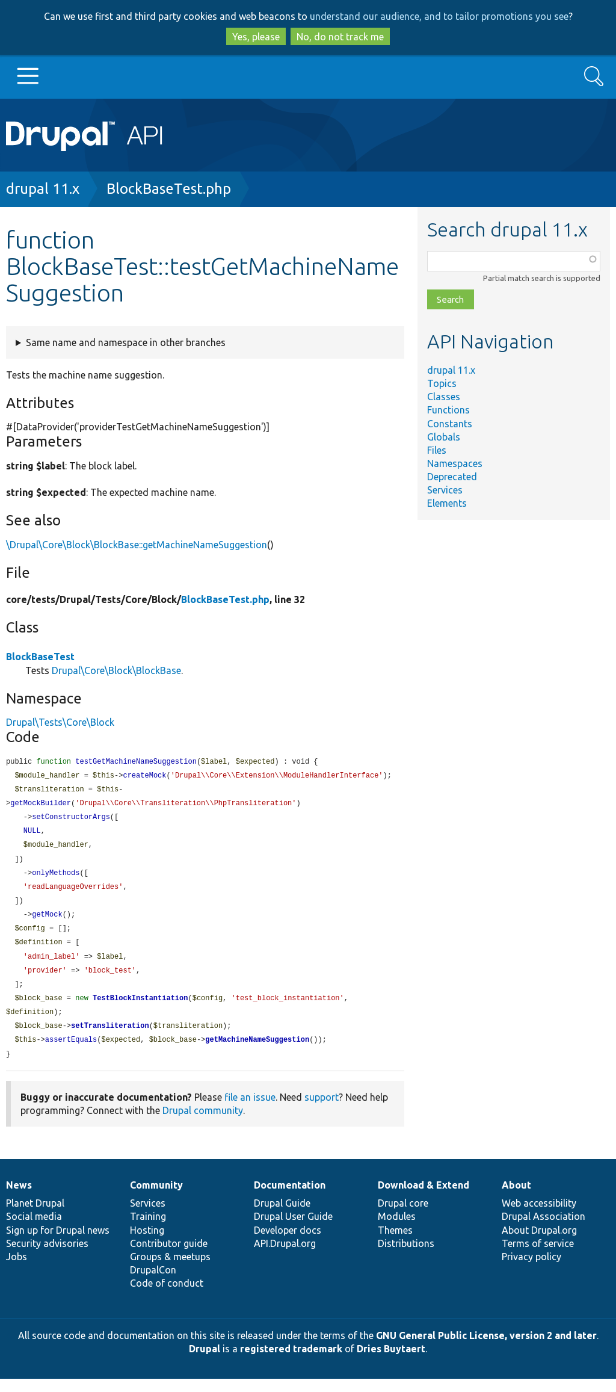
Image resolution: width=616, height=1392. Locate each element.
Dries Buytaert (391, 1361)
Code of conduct (166, 1296)
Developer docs (287, 1243)
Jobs (16, 1269)
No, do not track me (340, 36)
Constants (449, 423)
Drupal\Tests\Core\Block (60, 722)
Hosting (147, 1243)
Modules (397, 1229)
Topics (442, 383)
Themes (395, 1243)
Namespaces (454, 463)
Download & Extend (423, 1198)
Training (148, 1229)
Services (445, 489)
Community (156, 1198)
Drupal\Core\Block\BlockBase (116, 670)
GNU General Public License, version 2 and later (486, 1348)
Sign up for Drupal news (57, 1243)
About (516, 1198)
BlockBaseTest (40, 656)
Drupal (204, 1361)
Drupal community (202, 1123)
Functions (448, 409)
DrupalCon (153, 1283)
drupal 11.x (42, 189)
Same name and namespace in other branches (126, 342)
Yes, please (256, 36)
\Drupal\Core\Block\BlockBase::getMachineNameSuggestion (136, 544)
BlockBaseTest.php (168, 189)
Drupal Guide (282, 1216)
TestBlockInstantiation (140, 1009)
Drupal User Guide (293, 1229)
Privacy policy (531, 1269)
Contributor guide (169, 1256)
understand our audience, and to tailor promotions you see (439, 16)
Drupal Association (543, 1229)
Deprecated (452, 476)
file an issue (250, 1110)
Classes (443, 396)
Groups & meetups (170, 1269)
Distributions (406, 1256)
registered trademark (291, 1361)
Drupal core (403, 1216)
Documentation (289, 1198)
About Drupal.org (539, 1243)
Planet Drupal (35, 1216)
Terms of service (538, 1256)
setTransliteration (110, 1038)
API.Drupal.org (285, 1256)
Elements (447, 503)
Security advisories (47, 1256)
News (19, 1198)
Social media (34, 1229)
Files (436, 450)
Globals (443, 437)
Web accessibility (539, 1216)
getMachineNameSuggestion (257, 1052)
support (321, 1110)
